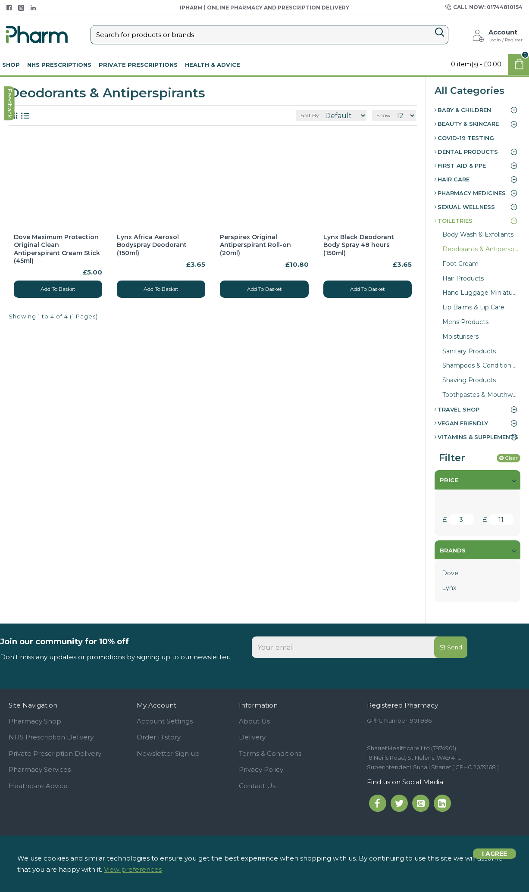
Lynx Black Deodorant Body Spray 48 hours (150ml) (358, 244)
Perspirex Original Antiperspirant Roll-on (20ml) (255, 244)
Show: (386, 115)
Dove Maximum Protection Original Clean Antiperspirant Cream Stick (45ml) (57, 249)
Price (449, 480)
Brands (453, 550)
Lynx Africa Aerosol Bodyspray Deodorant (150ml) (152, 244)
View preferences (133, 869)
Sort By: (302, 115)
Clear (511, 458)
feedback (10, 367)
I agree (494, 858)
